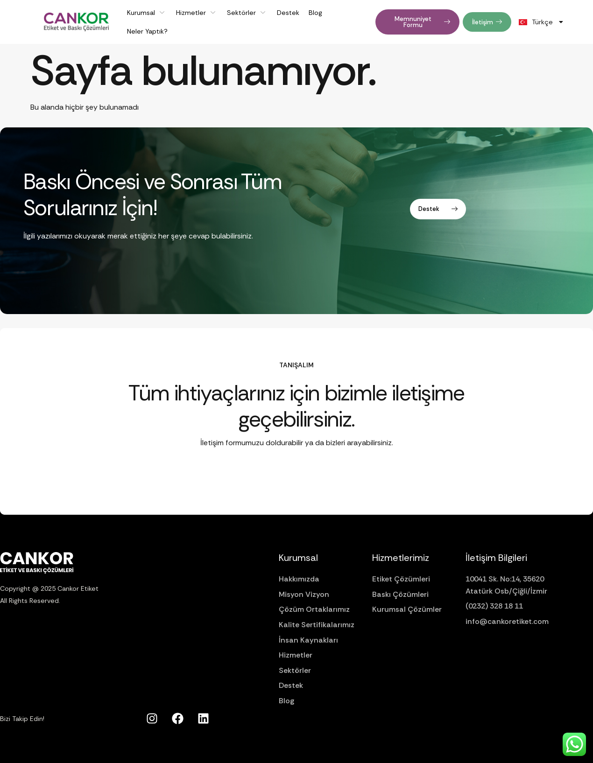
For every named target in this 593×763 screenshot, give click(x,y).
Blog (315, 12)
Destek (288, 12)
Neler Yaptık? (147, 31)
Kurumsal (147, 12)
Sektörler (247, 12)
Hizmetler (197, 12)
